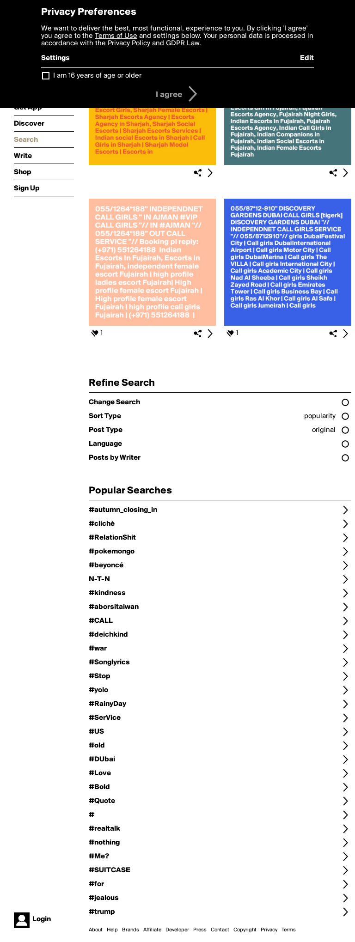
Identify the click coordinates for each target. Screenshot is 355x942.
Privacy (269, 930)
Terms (289, 930)
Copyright (245, 930)
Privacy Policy (129, 43)
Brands (130, 930)
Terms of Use (116, 36)
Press (200, 930)
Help (112, 930)
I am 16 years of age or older (97, 75)
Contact (220, 930)
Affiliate (152, 930)
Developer (177, 930)
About (96, 930)
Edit (307, 58)
